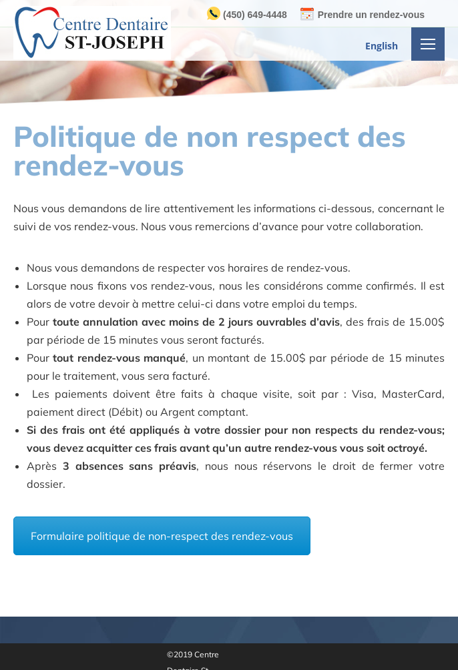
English (381, 45)
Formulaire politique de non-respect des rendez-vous (162, 536)
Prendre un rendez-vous (371, 14)
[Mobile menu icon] (428, 44)
